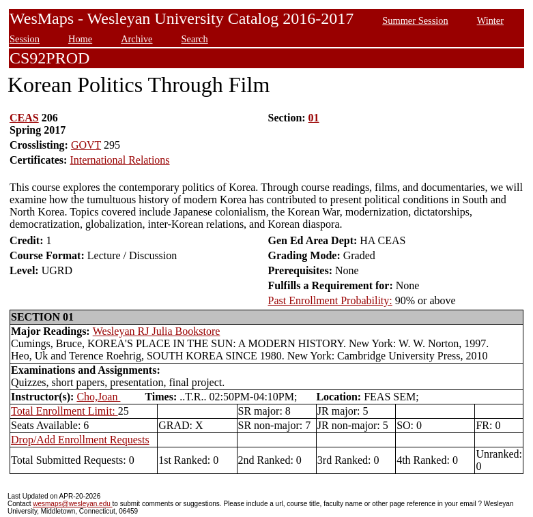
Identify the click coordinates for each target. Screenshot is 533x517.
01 (313, 117)
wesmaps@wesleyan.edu (72, 503)
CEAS (24, 117)
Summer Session (415, 20)
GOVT (86, 145)
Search (195, 38)
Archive (136, 38)
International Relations (119, 160)
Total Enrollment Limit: (64, 411)
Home (80, 38)
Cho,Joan (98, 396)
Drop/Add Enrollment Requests (80, 439)
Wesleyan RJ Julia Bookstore (156, 331)
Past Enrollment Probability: (330, 300)
